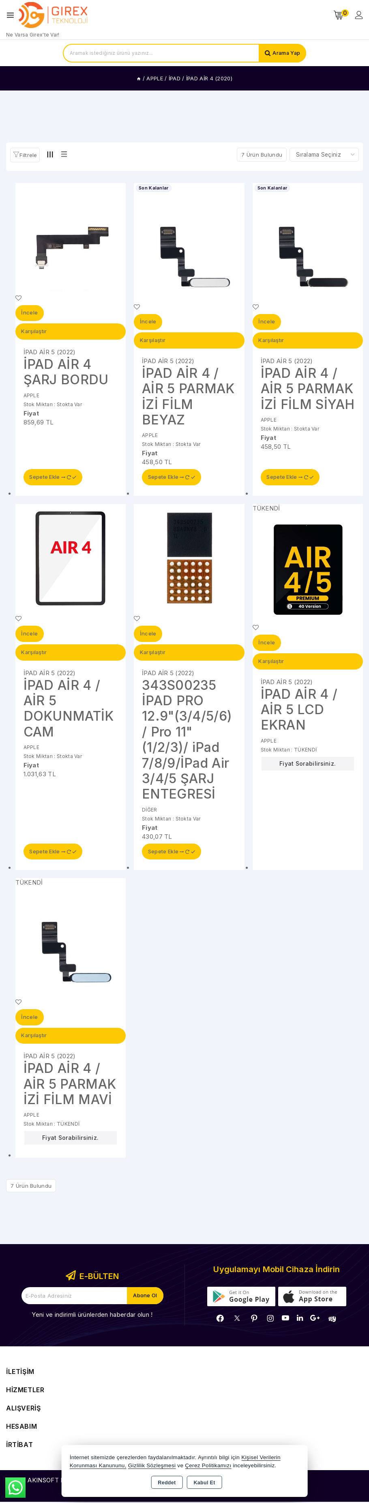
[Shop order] (324, 154)
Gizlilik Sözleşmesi (152, 1465)
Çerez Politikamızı (208, 1465)
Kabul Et (204, 1483)
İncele (29, 313)
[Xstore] (53, 15)
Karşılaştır (34, 332)
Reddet (167, 1483)
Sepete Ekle (53, 477)
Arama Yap (285, 53)
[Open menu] (12, 15)
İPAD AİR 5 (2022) (50, 352)
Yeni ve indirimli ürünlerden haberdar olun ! (92, 1316)
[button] (25, 155)
